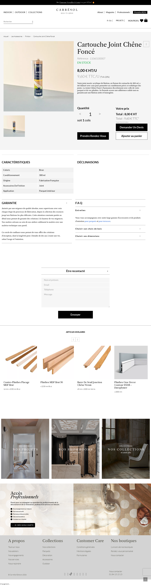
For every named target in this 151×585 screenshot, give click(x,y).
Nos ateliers (13, 551)
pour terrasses (104, 221)
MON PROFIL (133, 21)
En (110, 21)
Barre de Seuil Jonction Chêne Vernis (89, 383)
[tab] (37, 203)
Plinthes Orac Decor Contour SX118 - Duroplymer (125, 385)
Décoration (47, 555)
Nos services (13, 559)
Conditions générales (86, 547)
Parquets (46, 551)
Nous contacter (117, 555)
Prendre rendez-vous (93, 136)
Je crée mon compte (24, 525)
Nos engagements (16, 555)
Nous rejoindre (14, 564)
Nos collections (48, 547)
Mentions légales (84, 551)
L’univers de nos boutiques (122, 547)
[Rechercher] (18, 21)
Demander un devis (132, 127)
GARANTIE (9, 203)
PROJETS (120, 20)
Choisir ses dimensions (87, 236)
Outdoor (46, 564)
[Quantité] (90, 114)
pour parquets (90, 221)
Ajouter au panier (131, 136)
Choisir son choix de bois (88, 229)
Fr (108, 21)
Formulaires (82, 555)
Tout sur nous (13, 547)
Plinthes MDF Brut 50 (51, 382)
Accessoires (47, 559)
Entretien (80, 210)
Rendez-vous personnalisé (122, 551)
